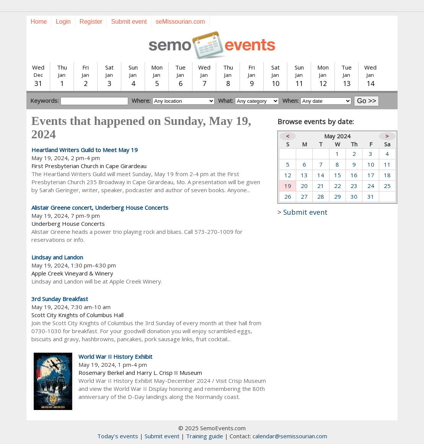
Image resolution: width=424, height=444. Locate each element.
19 (287, 186)
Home (39, 21)
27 (304, 196)
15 (337, 175)
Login (63, 21)
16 (354, 175)
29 (337, 196)
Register (91, 21)
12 (287, 175)
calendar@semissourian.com (290, 436)
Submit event (129, 21)
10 (370, 164)
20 (304, 186)
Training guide (204, 436)
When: (290, 100)
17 (370, 175)
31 (370, 196)
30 (354, 196)
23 (354, 186)
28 (320, 196)
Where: (141, 100)
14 (320, 175)
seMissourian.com (180, 21)
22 (337, 186)
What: (225, 100)
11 (387, 164)
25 (387, 186)
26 (287, 196)
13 (304, 175)
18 (387, 175)
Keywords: (44, 100)
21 (320, 186)
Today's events (117, 436)
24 (370, 186)
